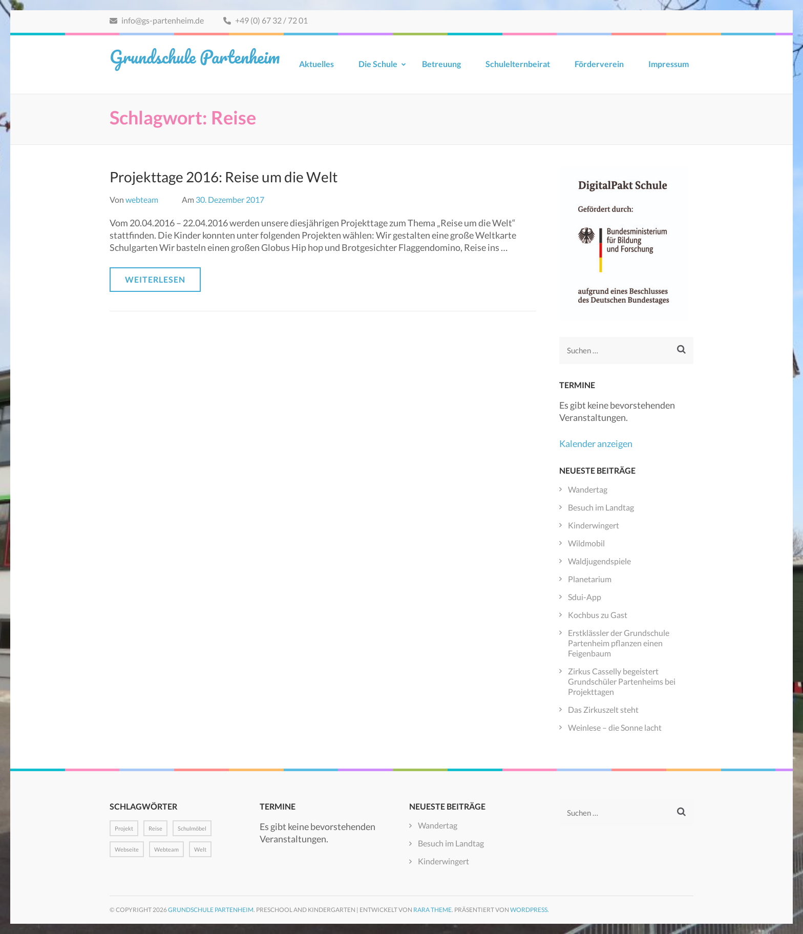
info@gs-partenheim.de (157, 20)
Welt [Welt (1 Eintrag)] (200, 849)
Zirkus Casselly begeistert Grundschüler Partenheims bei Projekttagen (621, 681)
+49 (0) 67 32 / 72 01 (265, 20)
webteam (141, 199)
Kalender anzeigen (595, 443)
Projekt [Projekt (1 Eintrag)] (124, 828)
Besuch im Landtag (601, 507)
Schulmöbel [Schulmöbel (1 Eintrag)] (192, 828)
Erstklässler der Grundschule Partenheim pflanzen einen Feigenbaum (618, 643)
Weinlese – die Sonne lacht (615, 727)
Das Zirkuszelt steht (603, 709)
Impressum (668, 64)
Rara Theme (432, 910)
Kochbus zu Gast (597, 615)
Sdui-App (584, 597)
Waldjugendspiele (599, 561)
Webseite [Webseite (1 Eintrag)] (127, 849)
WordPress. (529, 910)
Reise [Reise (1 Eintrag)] (155, 828)
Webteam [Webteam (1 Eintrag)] (166, 849)
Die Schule (377, 64)
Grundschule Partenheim (195, 56)
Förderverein (599, 64)
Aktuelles (316, 64)
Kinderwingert (593, 525)
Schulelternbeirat (517, 64)
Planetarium (589, 579)
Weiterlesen (155, 279)
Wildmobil (586, 543)
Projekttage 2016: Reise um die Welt (223, 176)
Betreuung (441, 64)
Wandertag (587, 489)
